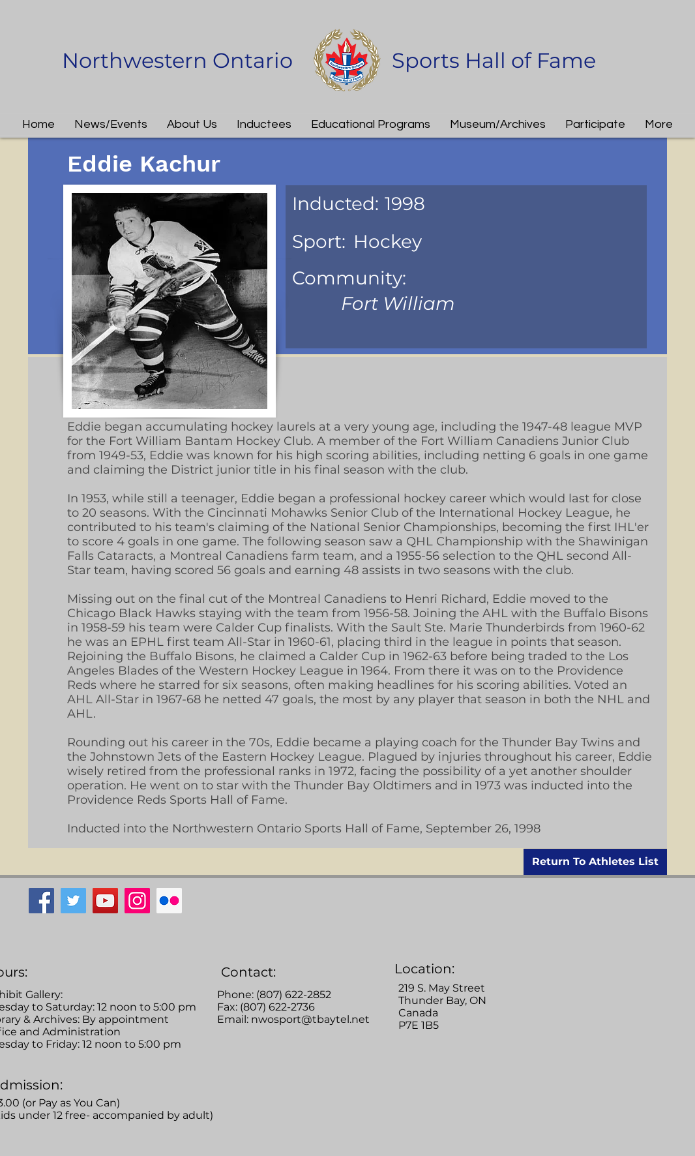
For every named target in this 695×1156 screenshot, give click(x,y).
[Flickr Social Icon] (169, 900)
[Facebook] (41, 900)
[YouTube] (105, 900)
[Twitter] (73, 900)
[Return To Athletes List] (595, 862)
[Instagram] (137, 900)
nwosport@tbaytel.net (310, 1019)
